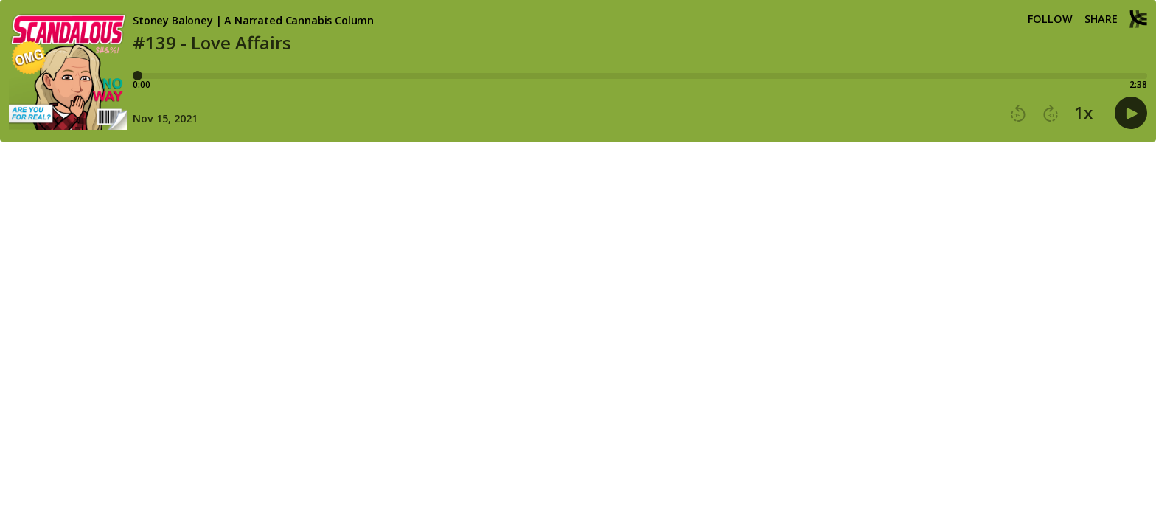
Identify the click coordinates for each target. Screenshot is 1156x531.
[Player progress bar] (640, 76)
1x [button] (1083, 113)
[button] (1018, 113)
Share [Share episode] (1101, 19)
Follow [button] (1050, 19)
